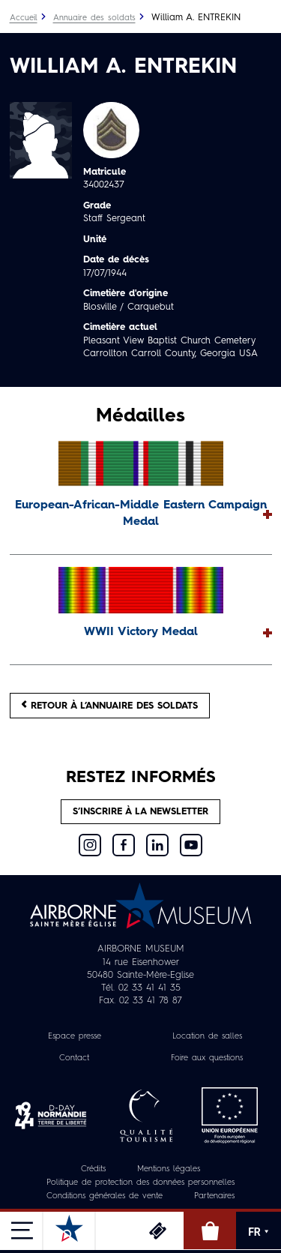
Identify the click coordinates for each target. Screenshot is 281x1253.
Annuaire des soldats (94, 18)
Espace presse (74, 1037)
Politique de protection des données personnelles (140, 1183)
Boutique (210, 1230)
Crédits (93, 1169)
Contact (74, 1058)
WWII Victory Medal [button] (141, 632)
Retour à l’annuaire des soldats (110, 705)
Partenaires (214, 1196)
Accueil (23, 18)
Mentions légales (168, 1169)
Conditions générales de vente (104, 1196)
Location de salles (207, 1037)
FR (258, 1232)
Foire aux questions (207, 1058)
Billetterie (157, 1230)
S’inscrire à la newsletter (140, 812)
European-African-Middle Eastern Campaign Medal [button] (141, 513)
